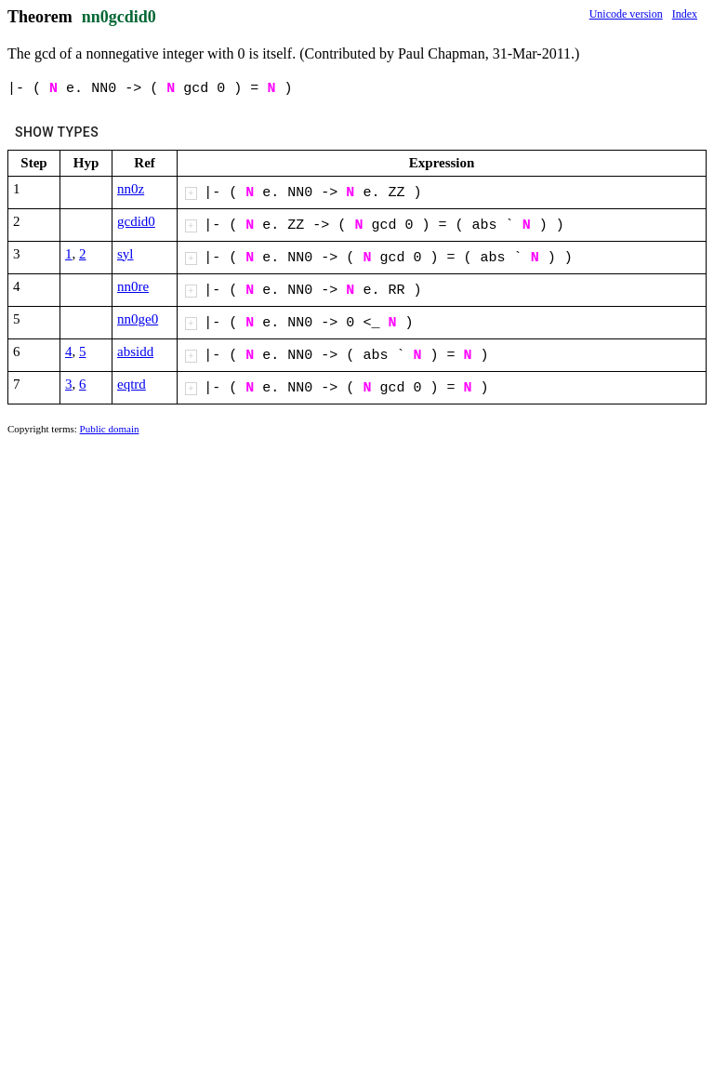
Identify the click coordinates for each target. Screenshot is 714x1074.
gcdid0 (136, 221)
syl (125, 253)
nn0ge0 (137, 319)
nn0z (130, 188)
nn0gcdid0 (119, 16)
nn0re (133, 286)
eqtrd (131, 384)
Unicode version (626, 13)
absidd (135, 351)
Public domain (109, 428)
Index (684, 13)
